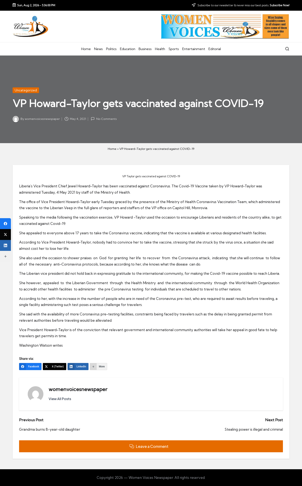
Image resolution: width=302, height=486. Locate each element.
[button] (60, 398)
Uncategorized (26, 90)
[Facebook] (30, 366)
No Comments (104, 119)
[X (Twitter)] (54, 366)
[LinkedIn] (78, 366)
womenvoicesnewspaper (78, 389)
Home (112, 149)
